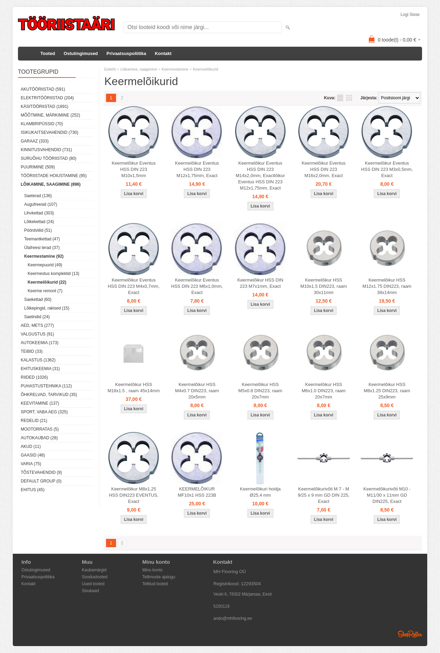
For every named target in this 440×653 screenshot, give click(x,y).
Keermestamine (175, 69)
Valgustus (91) (37, 334)
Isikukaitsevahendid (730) (49, 132)
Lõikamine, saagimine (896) (50, 184)
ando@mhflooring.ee (232, 618)
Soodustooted (94, 576)
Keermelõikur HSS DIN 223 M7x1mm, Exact (260, 283)
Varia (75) (31, 463)
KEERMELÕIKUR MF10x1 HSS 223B (197, 492)
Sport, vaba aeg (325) (44, 412)
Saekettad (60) (37, 299)
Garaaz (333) (35, 141)
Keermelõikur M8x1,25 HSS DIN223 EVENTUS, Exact (133, 495)
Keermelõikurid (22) (47, 282)
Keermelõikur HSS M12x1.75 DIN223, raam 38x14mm (387, 286)
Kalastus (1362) (38, 360)
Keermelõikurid (205, 69)
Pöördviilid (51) (38, 230)
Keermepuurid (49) (45, 265)
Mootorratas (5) (40, 429)
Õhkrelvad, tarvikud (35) (49, 394)
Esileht (110, 69)
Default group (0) (41, 481)
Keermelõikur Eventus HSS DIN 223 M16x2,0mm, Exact (323, 169)
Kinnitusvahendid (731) (46, 149)
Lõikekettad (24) (39, 221)
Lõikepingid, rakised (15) (46, 308)
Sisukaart (90, 590)
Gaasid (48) (33, 455)
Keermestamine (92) (44, 256)
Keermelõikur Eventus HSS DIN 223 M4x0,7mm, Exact (134, 286)
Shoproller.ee (410, 634)
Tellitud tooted (155, 583)
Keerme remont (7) (45, 290)
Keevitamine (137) (40, 403)
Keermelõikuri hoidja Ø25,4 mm (260, 492)
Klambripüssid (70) (42, 123)
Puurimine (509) (38, 167)
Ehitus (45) (33, 489)
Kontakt (163, 53)
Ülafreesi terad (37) (42, 247)
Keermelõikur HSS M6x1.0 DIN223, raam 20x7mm (323, 390)
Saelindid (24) (37, 316)
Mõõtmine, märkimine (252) (50, 115)
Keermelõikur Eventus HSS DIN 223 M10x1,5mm (133, 169)
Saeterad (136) (38, 195)
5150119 (221, 606)
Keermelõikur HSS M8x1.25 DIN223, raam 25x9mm (387, 390)
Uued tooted (93, 583)
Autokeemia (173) (39, 342)
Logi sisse (410, 14)
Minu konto (152, 570)
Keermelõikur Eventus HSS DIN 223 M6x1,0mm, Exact (197, 286)
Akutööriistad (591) (43, 89)
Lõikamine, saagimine (138, 69)
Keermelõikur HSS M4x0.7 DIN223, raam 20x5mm (197, 390)
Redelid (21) (34, 420)
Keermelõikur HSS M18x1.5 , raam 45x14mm (133, 387)
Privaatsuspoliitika (126, 53)
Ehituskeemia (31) (40, 368)
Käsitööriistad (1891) (44, 106)
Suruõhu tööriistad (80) (48, 158)
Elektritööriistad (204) (47, 97)
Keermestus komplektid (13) (53, 273)
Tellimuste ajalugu (158, 576)
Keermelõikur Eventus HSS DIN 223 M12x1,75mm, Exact (197, 169)
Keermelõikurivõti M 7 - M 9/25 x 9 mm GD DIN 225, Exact (324, 495)
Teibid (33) (31, 351)
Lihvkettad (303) (39, 213)
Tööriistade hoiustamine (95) (54, 175)
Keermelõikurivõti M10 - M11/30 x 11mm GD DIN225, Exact (387, 495)
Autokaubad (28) (39, 437)
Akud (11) (31, 446)
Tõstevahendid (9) (41, 472)
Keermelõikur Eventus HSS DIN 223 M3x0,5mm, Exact (387, 169)
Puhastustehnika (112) (46, 386)
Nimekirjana (340, 98)
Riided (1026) (34, 377)
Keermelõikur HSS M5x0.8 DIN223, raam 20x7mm (260, 390)
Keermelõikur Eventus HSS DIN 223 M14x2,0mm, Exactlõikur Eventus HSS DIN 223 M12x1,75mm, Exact (260, 175)
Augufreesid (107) (40, 204)
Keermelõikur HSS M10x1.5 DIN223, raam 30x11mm (323, 286)
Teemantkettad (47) (42, 239)
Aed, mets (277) (37, 325)
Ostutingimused (81, 53)
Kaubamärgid (94, 570)
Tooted (47, 53)
